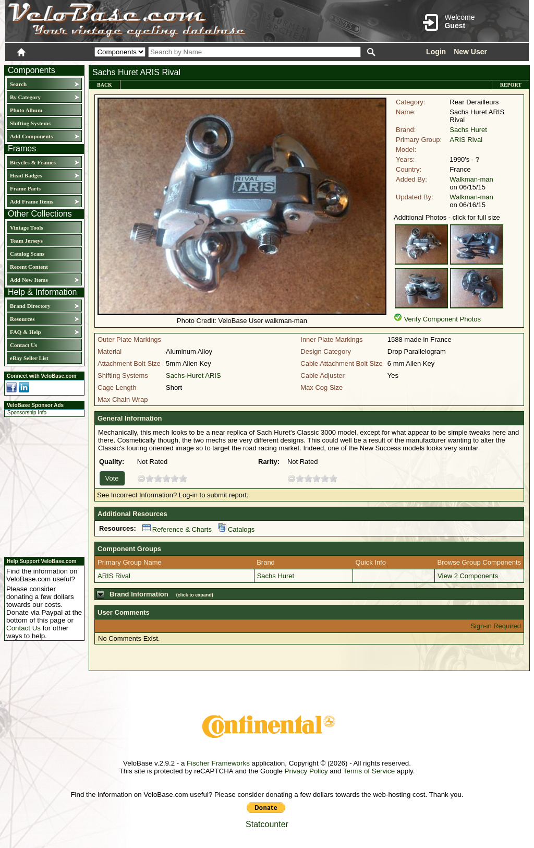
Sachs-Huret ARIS (193, 375)
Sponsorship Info (26, 412)
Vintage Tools (26, 227)
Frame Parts (25, 188)
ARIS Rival (466, 140)
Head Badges (26, 175)
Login (436, 51)
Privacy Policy (306, 771)
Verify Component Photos (442, 319)
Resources (22, 319)
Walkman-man (471, 179)
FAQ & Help (25, 332)
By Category (25, 97)
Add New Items (29, 280)
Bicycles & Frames (33, 162)
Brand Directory (30, 306)
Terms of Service (369, 771)
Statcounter (267, 824)
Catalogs (236, 529)
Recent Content (29, 267)
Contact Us (23, 345)
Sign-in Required (495, 626)
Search (18, 84)
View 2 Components (468, 576)
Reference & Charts (177, 529)
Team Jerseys (26, 240)
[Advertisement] (41, 485)
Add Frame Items (31, 201)
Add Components (31, 136)
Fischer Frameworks (218, 763)
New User (470, 51)
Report (510, 85)
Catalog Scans (27, 253)
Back (104, 85)
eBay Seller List (29, 358)
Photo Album (26, 110)
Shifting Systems (30, 123)
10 (183, 478)
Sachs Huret (468, 130)
